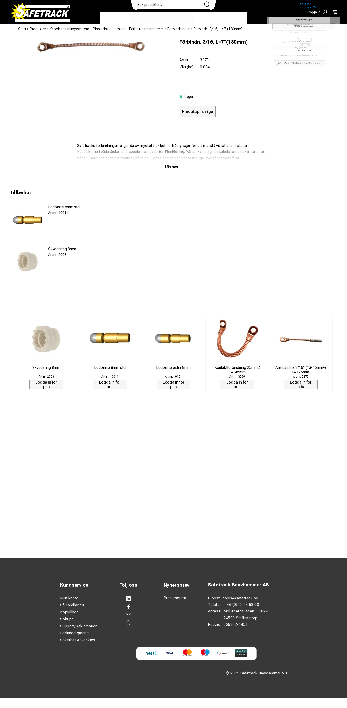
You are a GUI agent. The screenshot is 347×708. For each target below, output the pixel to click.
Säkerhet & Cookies (77, 640)
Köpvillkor (69, 612)
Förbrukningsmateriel (146, 29)
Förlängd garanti (74, 633)
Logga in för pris (46, 384)
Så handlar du (72, 605)
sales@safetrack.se (240, 598)
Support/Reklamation (79, 626)
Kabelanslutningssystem (69, 29)
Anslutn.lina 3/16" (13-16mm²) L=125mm (300, 369)
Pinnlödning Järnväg (109, 29)
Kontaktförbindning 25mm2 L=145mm (237, 369)
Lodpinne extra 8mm (173, 367)
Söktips (67, 619)
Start (22, 29)
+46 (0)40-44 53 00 (242, 604)
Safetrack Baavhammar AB (238, 585)
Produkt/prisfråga (197, 111)
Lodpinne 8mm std (64, 207)
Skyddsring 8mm (62, 249)
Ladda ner (232, 18)
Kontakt (206, 18)
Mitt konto (69, 598)
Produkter (115, 18)
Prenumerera (175, 598)
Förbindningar (178, 29)
